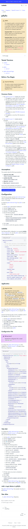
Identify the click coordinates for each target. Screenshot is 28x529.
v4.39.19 (7, 64)
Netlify (8, 525)
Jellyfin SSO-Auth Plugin (9, 71)
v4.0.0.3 (7, 73)
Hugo (11, 525)
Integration (8, 10)
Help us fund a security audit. (14, 1)
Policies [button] (10, 523)
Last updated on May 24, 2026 (8, 500)
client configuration (6, 233)
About (15, 522)
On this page (5, 55)
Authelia (4, 5)
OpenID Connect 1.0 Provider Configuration (16, 151)
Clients (23, 10)
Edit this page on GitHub (7, 502)
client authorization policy (16, 304)
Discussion (10, 49)
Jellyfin (5, 67)
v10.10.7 (7, 69)
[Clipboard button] (24, 240)
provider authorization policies (11, 303)
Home (3, 10)
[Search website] (22, 5)
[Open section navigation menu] (24, 5)
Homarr (21, 515)
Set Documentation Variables (8, 190)
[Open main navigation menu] (26, 5)
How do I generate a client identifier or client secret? (15, 105)
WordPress (7, 509)
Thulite (15, 525)
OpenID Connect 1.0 (16, 10)
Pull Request (20, 47)
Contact (19, 522)
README (5, 490)
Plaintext (21, 134)
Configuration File (13, 310)
